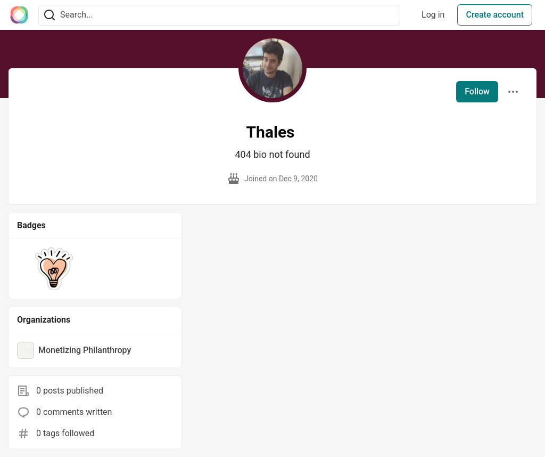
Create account (495, 15)
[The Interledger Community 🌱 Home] (19, 15)
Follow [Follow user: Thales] (477, 91)
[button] (54, 268)
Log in (433, 15)
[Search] (49, 15)
